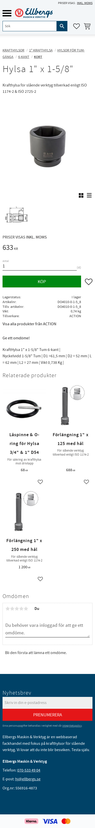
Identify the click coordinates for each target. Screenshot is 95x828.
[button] (7, 13)
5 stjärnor (26, 608)
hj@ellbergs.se (28, 779)
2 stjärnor (12, 608)
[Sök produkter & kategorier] (30, 26)
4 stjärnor (21, 608)
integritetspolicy (72, 726)
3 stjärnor (16, 608)
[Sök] (62, 26)
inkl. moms (84, 3)
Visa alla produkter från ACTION (29, 324)
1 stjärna (7, 608)
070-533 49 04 (28, 770)
